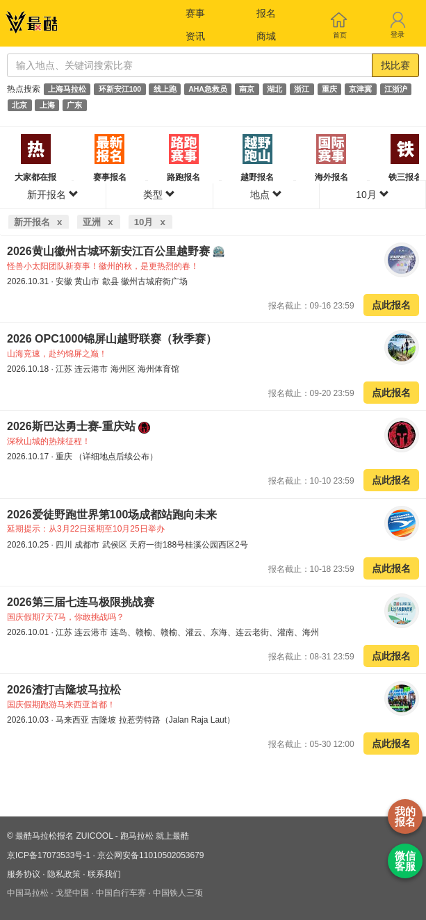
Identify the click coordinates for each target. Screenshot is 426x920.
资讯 (195, 36)
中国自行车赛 (121, 893)
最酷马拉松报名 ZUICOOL (64, 836)
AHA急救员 (207, 89)
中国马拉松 (28, 893)
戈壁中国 (72, 893)
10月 (372, 194)
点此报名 (391, 305)
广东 (74, 105)
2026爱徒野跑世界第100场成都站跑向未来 (112, 514)
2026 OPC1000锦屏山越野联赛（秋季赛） (112, 339)
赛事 (195, 13)
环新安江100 (120, 89)
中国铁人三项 (178, 893)
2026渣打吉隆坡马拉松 (64, 690)
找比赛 (395, 65)
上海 (47, 105)
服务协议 (23, 874)
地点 (266, 194)
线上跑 (165, 89)
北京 (19, 105)
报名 (266, 13)
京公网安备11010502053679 (150, 855)
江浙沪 (395, 89)
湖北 (274, 89)
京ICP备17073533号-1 (48, 855)
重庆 (329, 89)
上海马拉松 (67, 89)
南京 (246, 89)
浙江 (301, 89)
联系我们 (104, 874)
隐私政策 (64, 874)
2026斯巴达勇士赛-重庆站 (72, 426)
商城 (266, 36)
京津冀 (360, 89)
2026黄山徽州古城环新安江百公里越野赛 (110, 251)
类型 (159, 194)
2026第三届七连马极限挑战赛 (80, 602)
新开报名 (53, 194)
